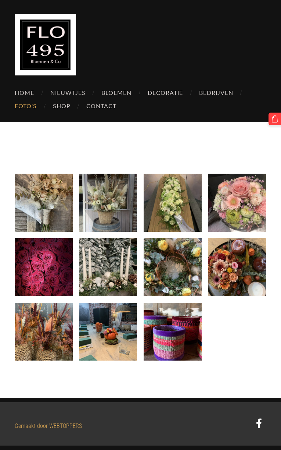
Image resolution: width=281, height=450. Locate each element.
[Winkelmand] (275, 119)
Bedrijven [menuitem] (216, 93)
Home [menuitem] (24, 93)
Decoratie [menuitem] (165, 93)
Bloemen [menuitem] (116, 93)
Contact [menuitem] (101, 106)
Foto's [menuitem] (26, 106)
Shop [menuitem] (62, 106)
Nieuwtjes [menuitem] (68, 93)
